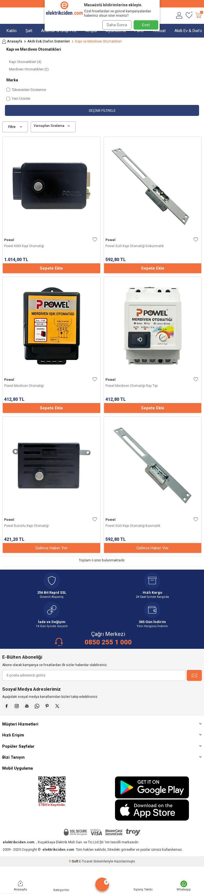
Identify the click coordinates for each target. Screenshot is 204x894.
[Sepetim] (198, 15)
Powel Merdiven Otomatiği (24, 386)
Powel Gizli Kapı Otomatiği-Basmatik (132, 526)
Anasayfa (12, 41)
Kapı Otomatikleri (25, 61)
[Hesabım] (179, 15)
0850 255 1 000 (108, 642)
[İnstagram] (16, 706)
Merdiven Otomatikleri (29, 69)
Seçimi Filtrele (102, 110)
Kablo (12, 30)
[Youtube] (26, 706)
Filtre (15, 127)
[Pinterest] (47, 706)
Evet (146, 25)
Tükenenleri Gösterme (26, 90)
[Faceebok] (6, 706)
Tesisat (159, 30)
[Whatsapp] (37, 706)
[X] (57, 706)
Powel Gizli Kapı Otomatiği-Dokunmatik (134, 246)
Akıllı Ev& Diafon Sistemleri (48, 41)
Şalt (28, 30)
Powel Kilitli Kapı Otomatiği (24, 246)
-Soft (74, 861)
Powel (9, 240)
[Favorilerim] (188, 15)
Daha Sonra (117, 25)
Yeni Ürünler (18, 98)
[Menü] (5, 15)
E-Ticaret (86, 861)
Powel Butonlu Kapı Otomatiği (26, 526)
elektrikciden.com (19, 842)
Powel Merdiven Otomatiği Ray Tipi (131, 386)
